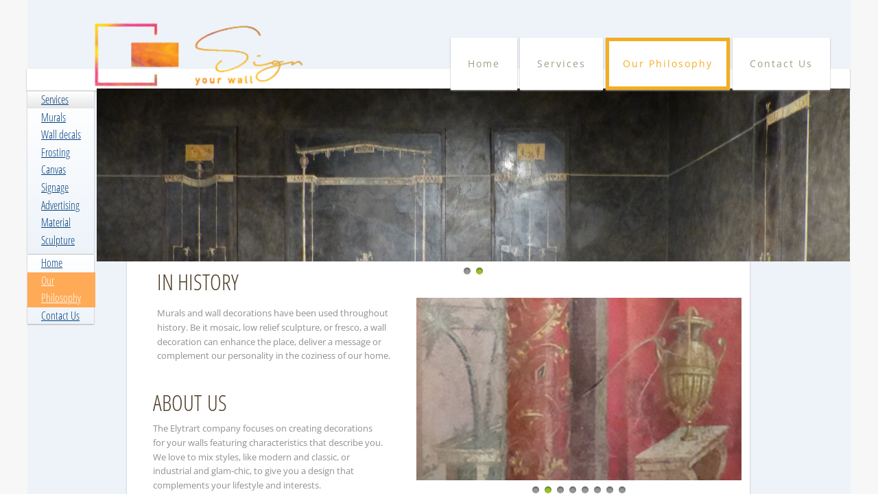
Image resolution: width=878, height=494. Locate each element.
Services (55, 99)
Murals (53, 117)
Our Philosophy (668, 63)
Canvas (53, 169)
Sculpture (58, 240)
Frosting (55, 152)
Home (51, 262)
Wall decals (61, 134)
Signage (55, 187)
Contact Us (60, 315)
